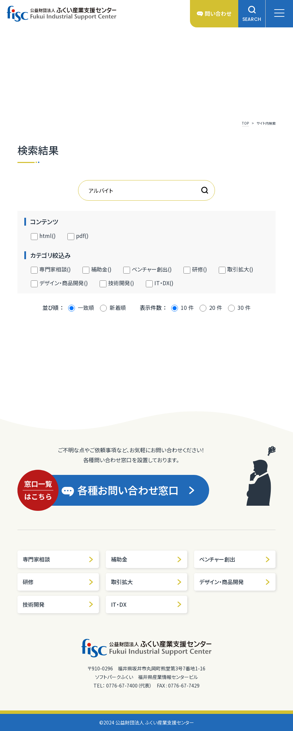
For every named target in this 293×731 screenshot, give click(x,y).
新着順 (118, 307)
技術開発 (58, 604)
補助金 (146, 559)
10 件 (187, 307)
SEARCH (251, 13)
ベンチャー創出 (234, 559)
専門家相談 (58, 559)
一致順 (86, 307)
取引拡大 (146, 582)
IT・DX (146, 604)
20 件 (215, 307)
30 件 (244, 307)
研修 (58, 582)
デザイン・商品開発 (234, 582)
